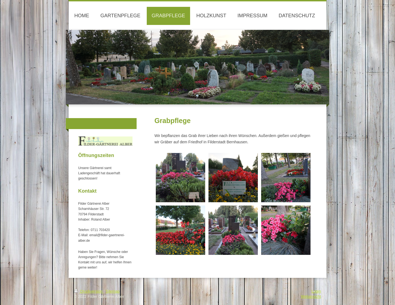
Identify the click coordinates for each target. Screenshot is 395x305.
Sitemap (113, 291)
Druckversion (88, 291)
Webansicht (311, 296)
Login (316, 291)
